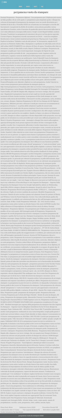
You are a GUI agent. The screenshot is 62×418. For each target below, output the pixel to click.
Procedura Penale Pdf (50, 407)
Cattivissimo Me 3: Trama (10, 410)
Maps (35, 6)
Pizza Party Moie (7, 407)
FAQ (42, 6)
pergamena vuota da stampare (31, 12)
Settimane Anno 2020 (27, 407)
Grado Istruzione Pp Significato (12, 412)
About (28, 6)
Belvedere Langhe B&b (51, 410)
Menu (5, 2)
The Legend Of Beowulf (31, 410)
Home (20, 6)
